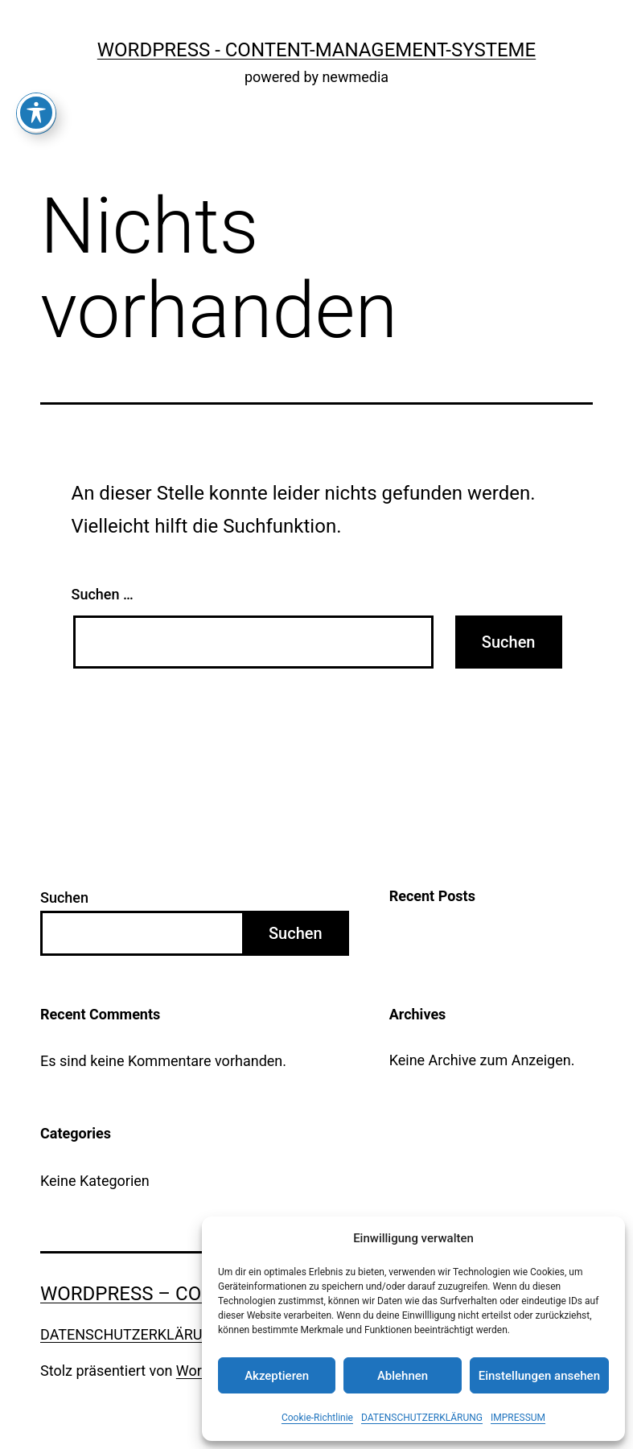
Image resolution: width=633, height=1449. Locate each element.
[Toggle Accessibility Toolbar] (36, 38)
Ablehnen (402, 1376)
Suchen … (103, 594)
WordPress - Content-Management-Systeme (316, 50)
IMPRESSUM (518, 1417)
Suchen (64, 897)
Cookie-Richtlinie (317, 1417)
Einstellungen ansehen (539, 1376)
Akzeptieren (277, 1376)
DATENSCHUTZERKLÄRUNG (422, 1417)
